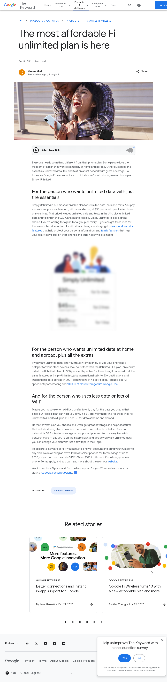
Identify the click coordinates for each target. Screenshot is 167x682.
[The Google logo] (12, 658)
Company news (100, 5)
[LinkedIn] (64, 640)
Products (73, 20)
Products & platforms (81, 5)
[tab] (65, 618)
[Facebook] (54, 640)
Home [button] (48, 5)
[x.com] (36, 640)
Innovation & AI (63, 5)
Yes (119, 665)
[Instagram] (27, 640)
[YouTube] (45, 640)
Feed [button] (113, 5)
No (134, 665)
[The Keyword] (20, 21)
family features (110, 230)
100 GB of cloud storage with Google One (92, 384)
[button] (142, 71)
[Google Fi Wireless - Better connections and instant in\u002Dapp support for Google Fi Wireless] (40, 573)
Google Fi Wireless (99, 20)
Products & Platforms (44, 20)
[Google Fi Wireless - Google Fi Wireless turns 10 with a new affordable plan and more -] (126, 573)
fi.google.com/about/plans (56, 472)
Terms (42, 657)
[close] (156, 647)
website (112, 461)
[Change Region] (46, 670)
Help (10, 670)
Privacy (30, 657)
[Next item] (151, 571)
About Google (59, 657)
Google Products (84, 657)
